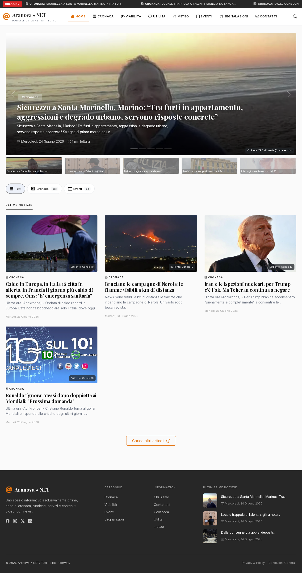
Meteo (181, 16)
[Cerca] (295, 16)
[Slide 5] (168, 149)
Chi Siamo (161, 497)
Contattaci (162, 505)
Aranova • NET (28, 489)
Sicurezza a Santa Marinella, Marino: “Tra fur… (88, 3)
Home (78, 16)
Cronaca (103, 16)
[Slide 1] (134, 149)
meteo (159, 527)
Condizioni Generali (282, 563)
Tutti (16, 195)
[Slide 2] (142, 149)
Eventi (204, 16)
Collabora (161, 512)
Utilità (157, 16)
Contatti (266, 16)
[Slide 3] (151, 149)
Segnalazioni (234, 16)
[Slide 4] (159, 149)
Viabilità (131, 16)
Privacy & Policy (253, 563)
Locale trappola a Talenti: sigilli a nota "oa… (203, 3)
